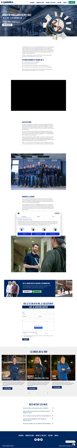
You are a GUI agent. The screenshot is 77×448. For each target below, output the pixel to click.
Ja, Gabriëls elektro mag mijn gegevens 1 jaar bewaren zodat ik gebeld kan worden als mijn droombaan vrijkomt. (38, 336)
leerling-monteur (38, 70)
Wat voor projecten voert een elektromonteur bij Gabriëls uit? (37, 415)
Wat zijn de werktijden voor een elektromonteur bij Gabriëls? (37, 423)
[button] (29, 393)
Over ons (59, 2)
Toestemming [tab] (23, 216)
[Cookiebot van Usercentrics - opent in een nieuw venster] (55, 213)
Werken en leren (40, 2)
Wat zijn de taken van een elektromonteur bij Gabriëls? (35, 408)
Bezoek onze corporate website (67, 445)
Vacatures (32, 2)
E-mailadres (24, 316)
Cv (22, 320)
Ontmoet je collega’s (51, 2)
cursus (45, 133)
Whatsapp (36, 333)
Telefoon (40, 316)
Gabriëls (26, 142)
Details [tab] (38, 216)
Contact (65, 2)
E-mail (47, 333)
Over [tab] (53, 216)
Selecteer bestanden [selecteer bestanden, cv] (38, 327)
